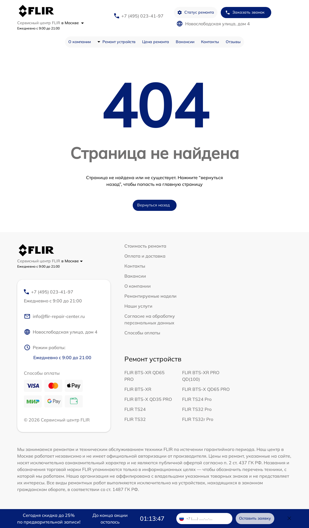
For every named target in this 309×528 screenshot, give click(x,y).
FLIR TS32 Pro (197, 409)
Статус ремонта (195, 12)
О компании (79, 41)
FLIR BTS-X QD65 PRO (206, 389)
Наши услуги (138, 306)
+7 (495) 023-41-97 (142, 16)
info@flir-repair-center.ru (54, 316)
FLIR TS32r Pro (197, 419)
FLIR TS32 (135, 419)
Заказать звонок (245, 12)
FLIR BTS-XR (137, 389)
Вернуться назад (153, 205)
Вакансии (185, 41)
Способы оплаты (142, 332)
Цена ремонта (155, 41)
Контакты (210, 41)
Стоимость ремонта (145, 246)
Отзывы (233, 41)
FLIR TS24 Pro (197, 399)
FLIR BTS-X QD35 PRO (148, 399)
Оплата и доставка (144, 256)
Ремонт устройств (118, 41)
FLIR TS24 (135, 409)
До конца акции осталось (110, 518)
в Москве (72, 22)
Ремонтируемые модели (150, 296)
